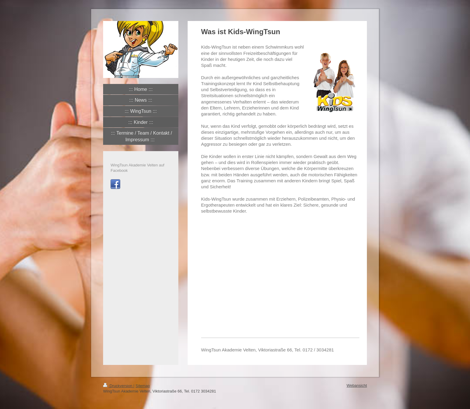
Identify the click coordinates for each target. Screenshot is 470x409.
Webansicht (357, 385)
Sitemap (142, 386)
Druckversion (118, 386)
